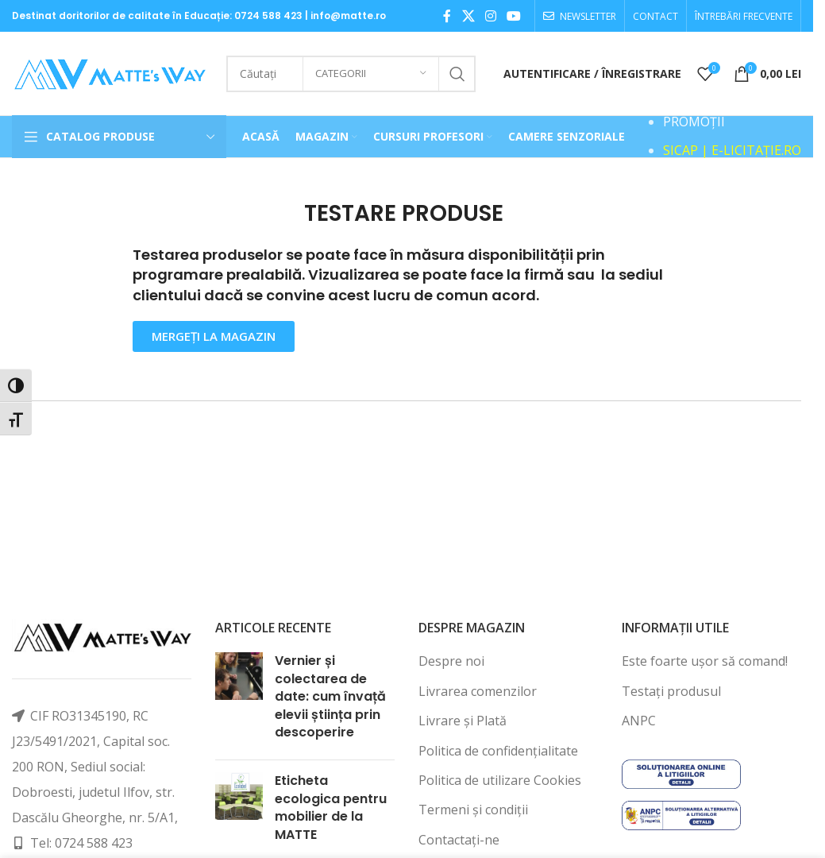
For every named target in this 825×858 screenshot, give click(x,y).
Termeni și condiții (473, 809)
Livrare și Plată (462, 720)
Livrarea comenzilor (477, 691)
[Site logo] (111, 72)
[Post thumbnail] (239, 700)
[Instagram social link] (490, 16)
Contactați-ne (458, 839)
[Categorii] (371, 74)
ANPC (639, 720)
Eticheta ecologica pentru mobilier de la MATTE (331, 807)
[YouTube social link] (514, 16)
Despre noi (451, 661)
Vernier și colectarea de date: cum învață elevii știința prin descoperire (330, 696)
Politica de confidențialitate (498, 750)
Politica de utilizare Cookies (499, 780)
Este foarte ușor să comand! (705, 661)
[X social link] (468, 16)
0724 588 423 (268, 15)
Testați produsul (671, 691)
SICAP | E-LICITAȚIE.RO (732, 150)
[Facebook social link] (447, 16)
